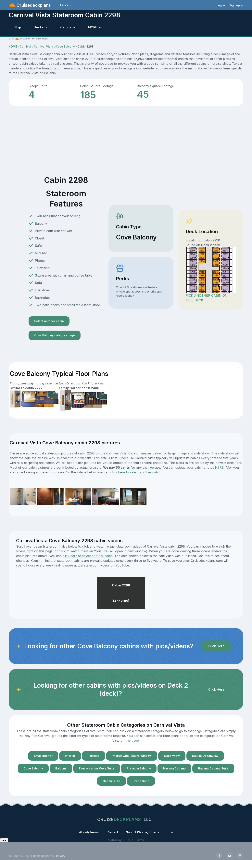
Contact (112, 832)
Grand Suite (140, 781)
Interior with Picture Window (132, 755)
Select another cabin (49, 321)
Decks (39, 27)
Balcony (61, 768)
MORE (92, 27)
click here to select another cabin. (88, 556)
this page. (132, 740)
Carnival (25, 46)
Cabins (65, 27)
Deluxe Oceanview (205, 755)
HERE (219, 467)
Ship (17, 27)
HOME (13, 46)
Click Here (216, 646)
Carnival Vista (43, 46)
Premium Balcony (139, 768)
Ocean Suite (111, 781)
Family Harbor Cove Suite (96, 768)
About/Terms (89, 832)
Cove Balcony (65, 46)
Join (170, 832)
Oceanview (172, 755)
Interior (70, 755)
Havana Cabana (174, 768)
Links (64, 5)
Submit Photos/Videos (142, 832)
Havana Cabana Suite (213, 768)
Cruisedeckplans (33, 5)
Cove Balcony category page (54, 335)
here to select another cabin (139, 472)
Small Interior (43, 755)
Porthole (93, 755)
